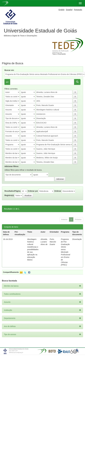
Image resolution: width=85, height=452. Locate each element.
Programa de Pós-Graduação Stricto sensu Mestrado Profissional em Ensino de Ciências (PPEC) (65, 252)
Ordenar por (33, 191)
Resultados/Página (12, 191)
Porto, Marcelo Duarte (53, 241)
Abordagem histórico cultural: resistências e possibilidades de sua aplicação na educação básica (33, 249)
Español (69, 10)
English (62, 10)
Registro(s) (9, 195)
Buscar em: (9, 70)
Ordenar (57, 191)
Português (78, 10)
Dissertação (77, 239)
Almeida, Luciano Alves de (44, 241)
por (7, 82)
